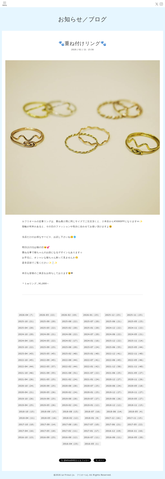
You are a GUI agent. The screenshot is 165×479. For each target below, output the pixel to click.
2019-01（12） (92, 405)
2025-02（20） (70, 327)
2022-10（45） (26, 360)
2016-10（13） (26, 437)
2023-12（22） (114, 340)
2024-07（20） (92, 334)
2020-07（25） (92, 385)
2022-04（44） (26, 366)
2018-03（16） (49, 418)
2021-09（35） (48, 373)
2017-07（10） (92, 424)
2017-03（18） (48, 431)
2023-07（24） (92, 347)
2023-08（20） (70, 347)
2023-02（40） (70, 353)
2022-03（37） (48, 366)
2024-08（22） (70, 334)
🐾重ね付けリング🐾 (82, 43)
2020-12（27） (114, 379)
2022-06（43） (114, 360)
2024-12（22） (114, 327)
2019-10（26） (26, 398)
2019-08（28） (70, 398)
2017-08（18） (70, 424)
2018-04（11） (27, 418)
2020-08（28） (70, 385)
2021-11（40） (136, 366)
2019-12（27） (114, 392)
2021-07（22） (92, 373)
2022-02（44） (70, 366)
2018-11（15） (136, 405)
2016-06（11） (114, 437)
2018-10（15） (27, 411)
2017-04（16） (27, 431)
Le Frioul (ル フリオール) (74, 475)
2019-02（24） (70, 405)
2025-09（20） (48, 321)
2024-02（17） (70, 340)
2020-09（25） (48, 385)
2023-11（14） (136, 340)
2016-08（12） (70, 437)
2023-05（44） (136, 347)
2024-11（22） (136, 327)
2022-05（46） (136, 360)
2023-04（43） (26, 353)
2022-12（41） (114, 353)
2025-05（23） (136, 321)
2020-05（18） (136, 385)
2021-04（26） (26, 379)
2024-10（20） (26, 334)
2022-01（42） (92, 366)
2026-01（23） (91, 315)
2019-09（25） (48, 398)
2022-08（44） (70, 360)
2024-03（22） (48, 340)
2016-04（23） (71, 443)
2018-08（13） (71, 411)
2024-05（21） (136, 334)
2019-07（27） (92, 398)
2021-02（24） (70, 379)
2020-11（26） (136, 379)
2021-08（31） (70, 373)
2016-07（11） (92, 437)
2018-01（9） (92, 418)
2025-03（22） (48, 327)
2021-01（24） (92, 379)
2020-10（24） (26, 385)
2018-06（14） (115, 411)
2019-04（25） (26, 405)
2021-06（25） (114, 373)
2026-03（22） (47, 315)
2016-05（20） (136, 437)
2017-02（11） (70, 431)
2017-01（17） (92, 431)
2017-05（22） (135, 424)
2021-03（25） (48, 379)
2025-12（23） (113, 315)
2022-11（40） (136, 353)
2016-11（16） (135, 431)
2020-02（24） (70, 392)
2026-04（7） (26, 315)
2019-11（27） (136, 392)
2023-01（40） (92, 353)
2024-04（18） (26, 340)
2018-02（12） (71, 418)
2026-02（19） (69, 315)
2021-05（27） (136, 373)
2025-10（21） (26, 321)
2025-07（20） (92, 321)
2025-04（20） (26, 327)
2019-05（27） (136, 398)
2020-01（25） (92, 392)
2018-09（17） (49, 411)
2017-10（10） (27, 424)
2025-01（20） (92, 327)
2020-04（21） (26, 392)
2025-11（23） (135, 315)
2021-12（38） (114, 366)
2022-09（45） (48, 360)
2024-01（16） (92, 340)
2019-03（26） (48, 405)
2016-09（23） (48, 437)
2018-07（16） (93, 411)
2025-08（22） (70, 321)
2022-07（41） (92, 360)
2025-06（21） (114, 321)
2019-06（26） (114, 398)
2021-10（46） (26, 373)
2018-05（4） (136, 411)
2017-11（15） (135, 418)
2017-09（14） (48, 424)
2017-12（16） (113, 418)
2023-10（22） (26, 347)
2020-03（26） (48, 392)
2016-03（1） (92, 443)
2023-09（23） (48, 347)
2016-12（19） (114, 431)
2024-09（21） (48, 334)
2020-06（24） (114, 385)
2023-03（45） (48, 353)
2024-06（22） (114, 334)
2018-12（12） (114, 405)
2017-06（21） (114, 424)
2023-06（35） (114, 347)
